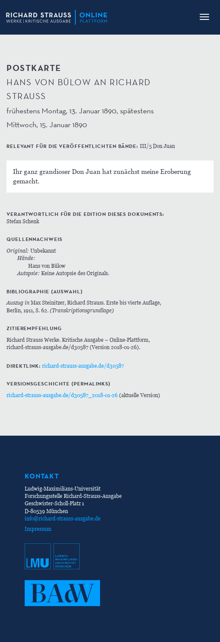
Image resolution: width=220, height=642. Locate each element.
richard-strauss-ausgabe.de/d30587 (83, 366)
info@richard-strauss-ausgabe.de (62, 518)
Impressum (38, 529)
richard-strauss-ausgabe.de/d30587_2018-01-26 (62, 395)
